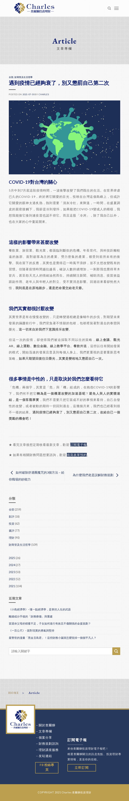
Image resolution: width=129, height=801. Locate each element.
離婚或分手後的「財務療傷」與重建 (31, 616)
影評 (11, 516)
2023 (12, 572)
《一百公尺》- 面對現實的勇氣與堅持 (31, 630)
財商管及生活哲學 (23, 77)
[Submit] (116, 651)
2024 (12, 565)
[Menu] (116, 8)
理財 (11, 537)
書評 (11, 530)
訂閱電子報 (78, 444)
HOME (13, 693)
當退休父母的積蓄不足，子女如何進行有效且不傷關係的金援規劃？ (50, 623)
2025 (12, 558)
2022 (12, 579)
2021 (12, 586)
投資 (11, 523)
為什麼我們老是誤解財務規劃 (96, 475)
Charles (44, 94)
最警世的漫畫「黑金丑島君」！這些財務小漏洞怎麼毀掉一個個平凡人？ (52, 637)
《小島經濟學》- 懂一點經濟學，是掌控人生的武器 (40, 609)
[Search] (109, 8)
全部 (11, 77)
